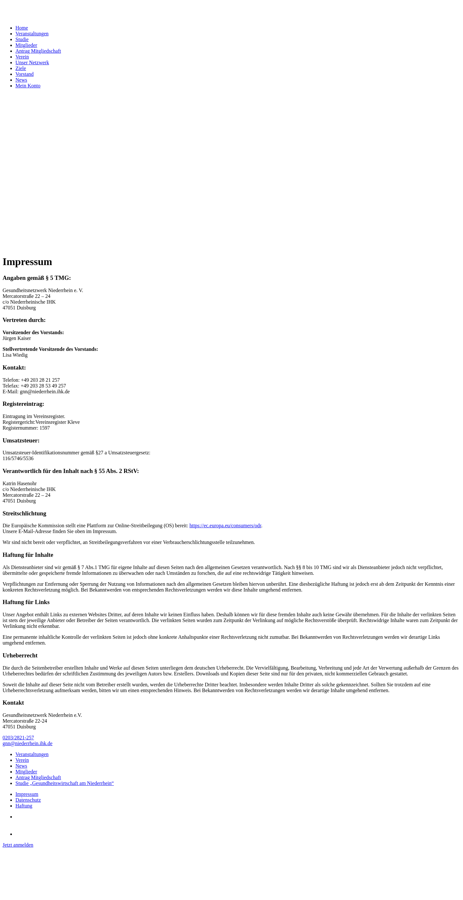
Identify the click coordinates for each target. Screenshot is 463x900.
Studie (22, 39)
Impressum (26, 794)
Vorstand (24, 74)
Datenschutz (28, 800)
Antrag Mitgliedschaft (38, 51)
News (21, 80)
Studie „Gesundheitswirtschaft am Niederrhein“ (64, 783)
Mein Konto (28, 85)
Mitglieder (26, 45)
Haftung (23, 805)
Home (21, 28)
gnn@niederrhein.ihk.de (27, 743)
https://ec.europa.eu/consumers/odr (225, 525)
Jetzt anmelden (18, 845)
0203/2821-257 (18, 737)
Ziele (20, 68)
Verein (22, 56)
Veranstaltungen (32, 33)
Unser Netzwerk (32, 62)
